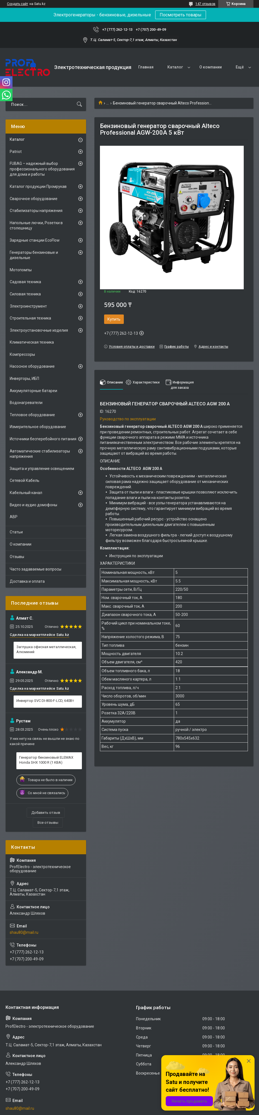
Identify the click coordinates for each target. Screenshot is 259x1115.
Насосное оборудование (32, 366)
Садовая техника (25, 282)
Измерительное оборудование (38, 426)
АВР (13, 517)
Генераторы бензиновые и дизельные (34, 255)
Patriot (16, 151)
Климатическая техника (32, 342)
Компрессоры (22, 354)
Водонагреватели (26, 402)
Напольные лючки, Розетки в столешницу (36, 226)
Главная (146, 67)
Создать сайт (17, 4)
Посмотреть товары (181, 14)
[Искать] (79, 104)
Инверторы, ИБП (24, 378)
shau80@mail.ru (24, 932)
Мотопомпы (21, 270)
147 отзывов (205, 4)
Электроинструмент (28, 306)
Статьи (16, 532)
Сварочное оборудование (33, 198)
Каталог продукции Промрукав (38, 186)
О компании (210, 67)
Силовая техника (25, 294)
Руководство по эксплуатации (128, 419)
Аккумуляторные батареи (33, 390)
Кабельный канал (26, 492)
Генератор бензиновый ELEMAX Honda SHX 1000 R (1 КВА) (46, 759)
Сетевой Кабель (24, 480)
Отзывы (17, 556)
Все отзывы (47, 822)
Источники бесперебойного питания (43, 439)
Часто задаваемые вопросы (35, 569)
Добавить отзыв (45, 812)
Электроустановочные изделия (39, 330)
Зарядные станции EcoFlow (35, 240)
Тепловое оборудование (32, 415)
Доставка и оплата (27, 581)
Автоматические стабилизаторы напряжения (40, 454)
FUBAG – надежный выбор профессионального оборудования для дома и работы (42, 169)
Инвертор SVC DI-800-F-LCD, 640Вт (45, 701)
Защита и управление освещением (42, 468)
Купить (113, 319)
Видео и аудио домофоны (33, 505)
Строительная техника (30, 318)
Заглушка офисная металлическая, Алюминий (46, 649)
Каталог (175, 67)
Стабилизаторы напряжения (36, 210)
